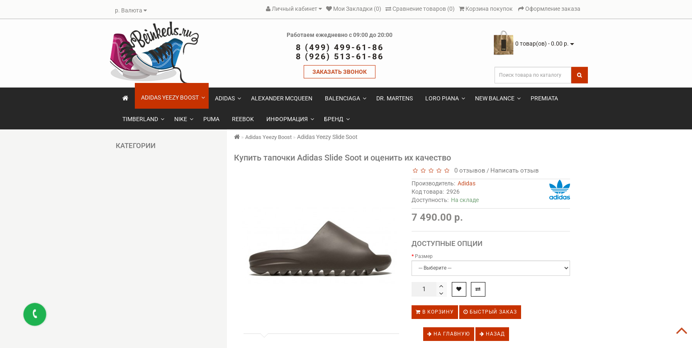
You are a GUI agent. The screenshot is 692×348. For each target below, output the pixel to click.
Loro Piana (445, 98)
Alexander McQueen (281, 98)
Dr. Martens (394, 98)
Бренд (337, 119)
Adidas (228, 98)
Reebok (243, 119)
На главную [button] (448, 334)
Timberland (143, 119)
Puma (211, 119)
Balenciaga (345, 98)
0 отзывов (468, 170)
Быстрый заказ (490, 312)
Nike (183, 119)
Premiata (544, 98)
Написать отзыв (514, 170)
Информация (290, 119)
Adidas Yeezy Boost (173, 97)
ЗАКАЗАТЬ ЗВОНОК (339, 71)
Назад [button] (492, 334)
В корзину (435, 312)
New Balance (498, 98)
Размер (424, 256)
